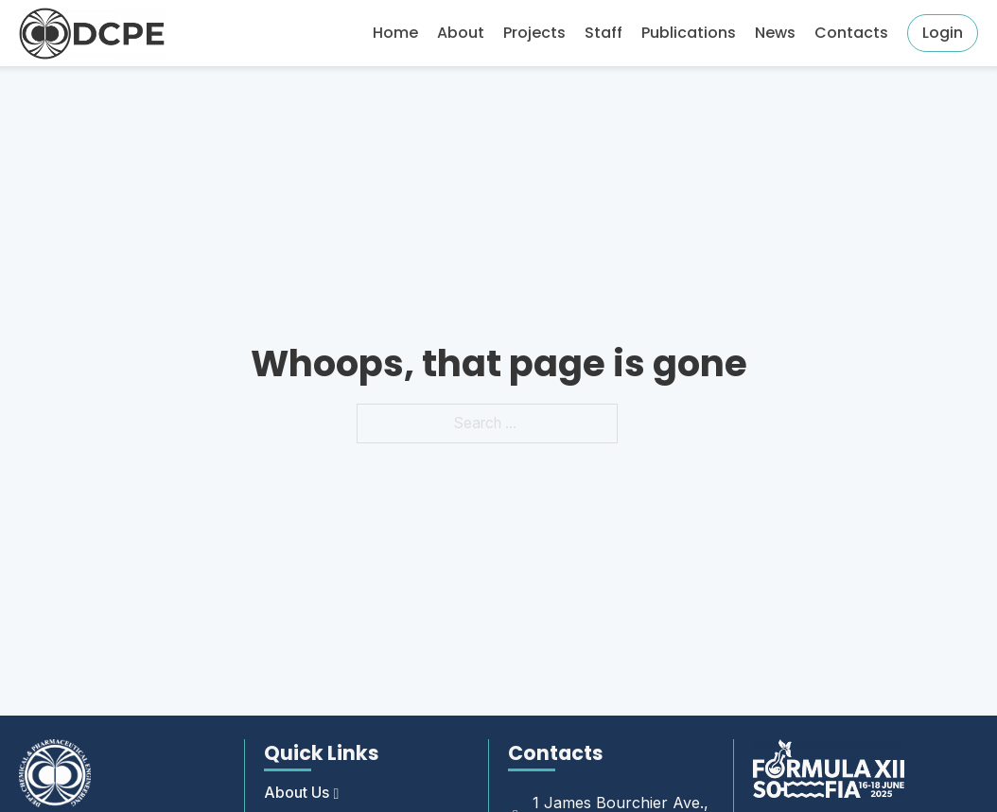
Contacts (851, 32)
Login (942, 32)
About (460, 32)
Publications (688, 32)
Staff (603, 32)
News (775, 32)
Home (395, 32)
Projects (534, 32)
